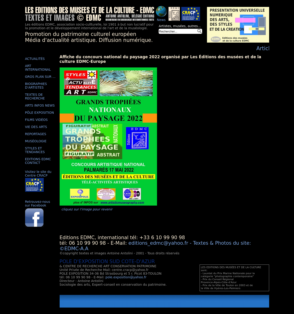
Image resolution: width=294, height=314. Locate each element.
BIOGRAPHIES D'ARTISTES (36, 85)
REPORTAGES (35, 134)
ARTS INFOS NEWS (40, 105)
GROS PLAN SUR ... (40, 76)
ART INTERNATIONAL (38, 67)
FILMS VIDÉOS (36, 120)
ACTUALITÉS (35, 59)
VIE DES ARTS (36, 127)
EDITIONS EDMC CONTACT (38, 161)
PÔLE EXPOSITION (39, 112)
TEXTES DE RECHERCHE (35, 96)
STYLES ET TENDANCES (35, 150)
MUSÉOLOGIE (36, 141)
